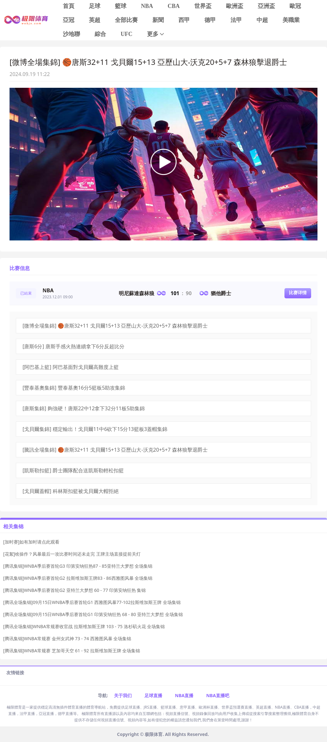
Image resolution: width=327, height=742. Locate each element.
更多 (156, 34)
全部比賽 (126, 20)
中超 (262, 20)
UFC (126, 34)
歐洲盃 (234, 6)
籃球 (120, 6)
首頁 (68, 6)
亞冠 (68, 20)
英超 (94, 20)
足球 (94, 6)
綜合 (100, 34)
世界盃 (202, 6)
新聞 (158, 20)
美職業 (291, 20)
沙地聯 (71, 34)
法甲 (236, 20)
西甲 (184, 20)
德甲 (210, 20)
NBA (147, 6)
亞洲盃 (266, 6)
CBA (174, 6)
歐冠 (295, 6)
